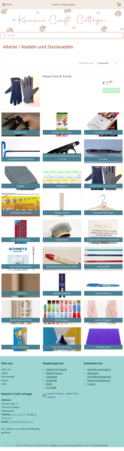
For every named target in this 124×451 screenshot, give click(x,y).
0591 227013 (18, 414)
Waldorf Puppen (54, 373)
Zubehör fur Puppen (56, 369)
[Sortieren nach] (107, 63)
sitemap (53, 445)
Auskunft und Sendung (99, 369)
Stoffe (49, 383)
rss (60, 445)
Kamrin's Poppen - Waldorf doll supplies (60, 395)
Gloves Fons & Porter (57, 76)
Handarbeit (51, 376)
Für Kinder (51, 387)
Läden (4, 373)
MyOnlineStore (101, 445)
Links (4, 383)
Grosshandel (7, 376)
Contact (91, 383)
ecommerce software (73, 445)
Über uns (6, 369)
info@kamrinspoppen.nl (21, 421)
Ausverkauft (111, 90)
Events (4, 380)
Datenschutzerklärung (98, 380)
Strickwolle (51, 380)
